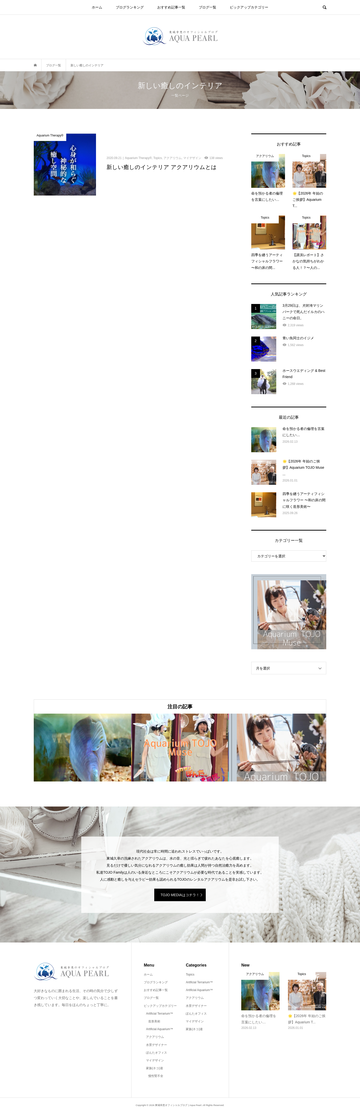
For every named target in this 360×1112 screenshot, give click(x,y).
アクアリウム (155, 1037)
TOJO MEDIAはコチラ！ (179, 895)
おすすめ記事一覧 (171, 7)
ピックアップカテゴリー (249, 7)
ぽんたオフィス (156, 1052)
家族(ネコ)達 (154, 1068)
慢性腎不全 (155, 1076)
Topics (190, 974)
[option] (82, 747)
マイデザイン (155, 1060)
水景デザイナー (156, 1045)
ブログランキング (130, 7)
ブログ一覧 (207, 7)
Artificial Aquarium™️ (159, 1029)
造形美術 (154, 1021)
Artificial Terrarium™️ (159, 1013)
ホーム (97, 7)
